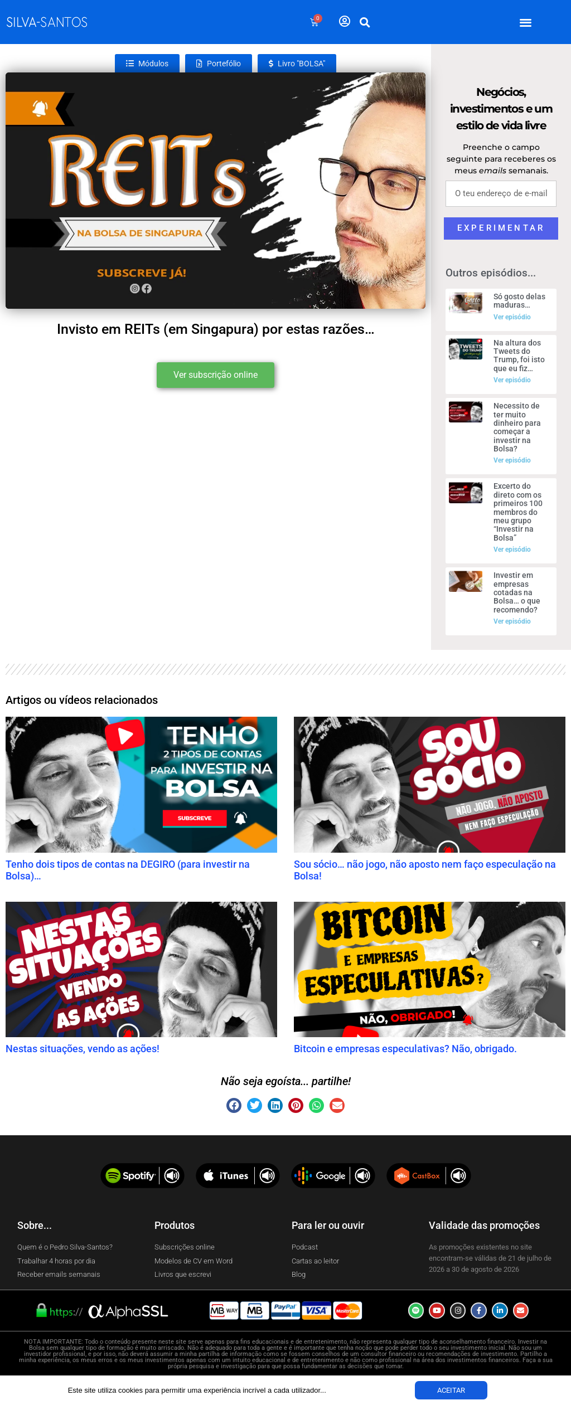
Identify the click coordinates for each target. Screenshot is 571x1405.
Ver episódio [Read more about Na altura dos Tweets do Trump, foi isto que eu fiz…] (512, 380)
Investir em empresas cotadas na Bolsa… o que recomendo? (516, 592)
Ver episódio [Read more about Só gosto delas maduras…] (512, 317)
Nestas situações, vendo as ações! (82, 1048)
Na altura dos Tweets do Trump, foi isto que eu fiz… (519, 355)
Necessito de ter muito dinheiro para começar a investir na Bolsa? (517, 427)
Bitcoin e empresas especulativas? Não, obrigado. (405, 1048)
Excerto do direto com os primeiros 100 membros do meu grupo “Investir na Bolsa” (518, 512)
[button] (526, 22)
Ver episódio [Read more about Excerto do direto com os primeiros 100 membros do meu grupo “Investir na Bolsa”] (512, 549)
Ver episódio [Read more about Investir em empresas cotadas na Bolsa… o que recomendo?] (512, 621)
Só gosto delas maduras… (519, 300)
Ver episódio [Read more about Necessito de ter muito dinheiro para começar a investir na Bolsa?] (512, 460)
